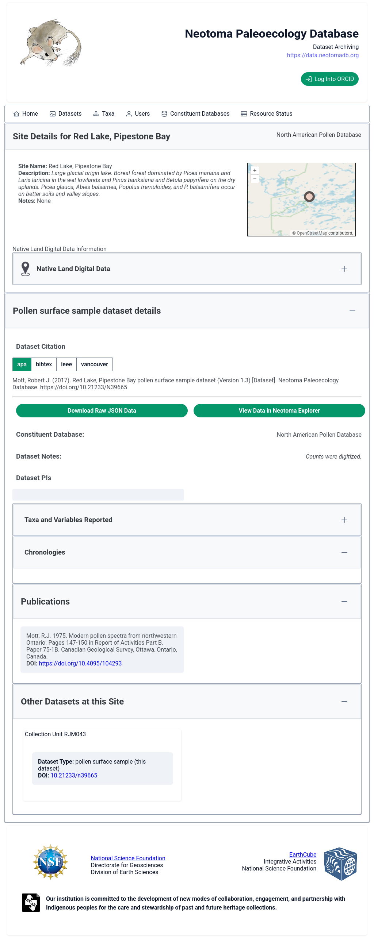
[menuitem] (25, 114)
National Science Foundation (128, 858)
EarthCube (302, 854)
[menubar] (153, 114)
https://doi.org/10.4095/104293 (80, 663)
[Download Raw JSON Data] (102, 410)
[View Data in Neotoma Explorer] (279, 410)
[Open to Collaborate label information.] (31, 903)
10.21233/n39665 (74, 775)
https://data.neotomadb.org (323, 55)
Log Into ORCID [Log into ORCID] (330, 79)
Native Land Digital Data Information (59, 249)
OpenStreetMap (312, 233)
